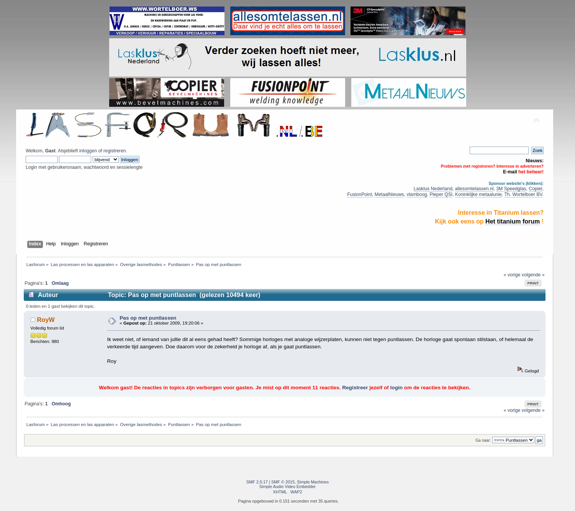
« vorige (512, 275)
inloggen (88, 150)
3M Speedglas (511, 188)
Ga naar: (483, 440)
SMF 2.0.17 (257, 482)
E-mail (510, 172)
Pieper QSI (440, 194)
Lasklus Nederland (433, 188)
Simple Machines (313, 482)
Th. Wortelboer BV (523, 194)
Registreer (355, 387)
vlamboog (417, 194)
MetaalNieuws (389, 194)
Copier (535, 188)
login (396, 387)
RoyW (45, 319)
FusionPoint (359, 194)
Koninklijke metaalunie (478, 194)
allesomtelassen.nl (474, 188)
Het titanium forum (512, 221)
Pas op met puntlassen (148, 318)
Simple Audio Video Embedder (287, 486)
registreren (114, 150)
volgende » (533, 275)
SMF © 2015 (283, 482)
